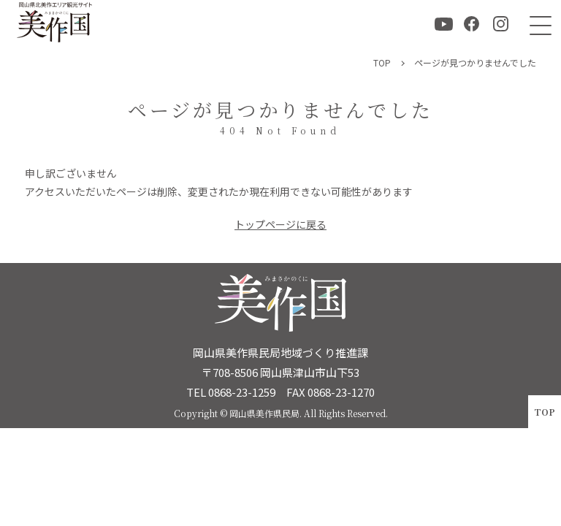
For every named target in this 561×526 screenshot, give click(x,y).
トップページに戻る (280, 224)
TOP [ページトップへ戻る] (544, 411)
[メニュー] (537, 23)
